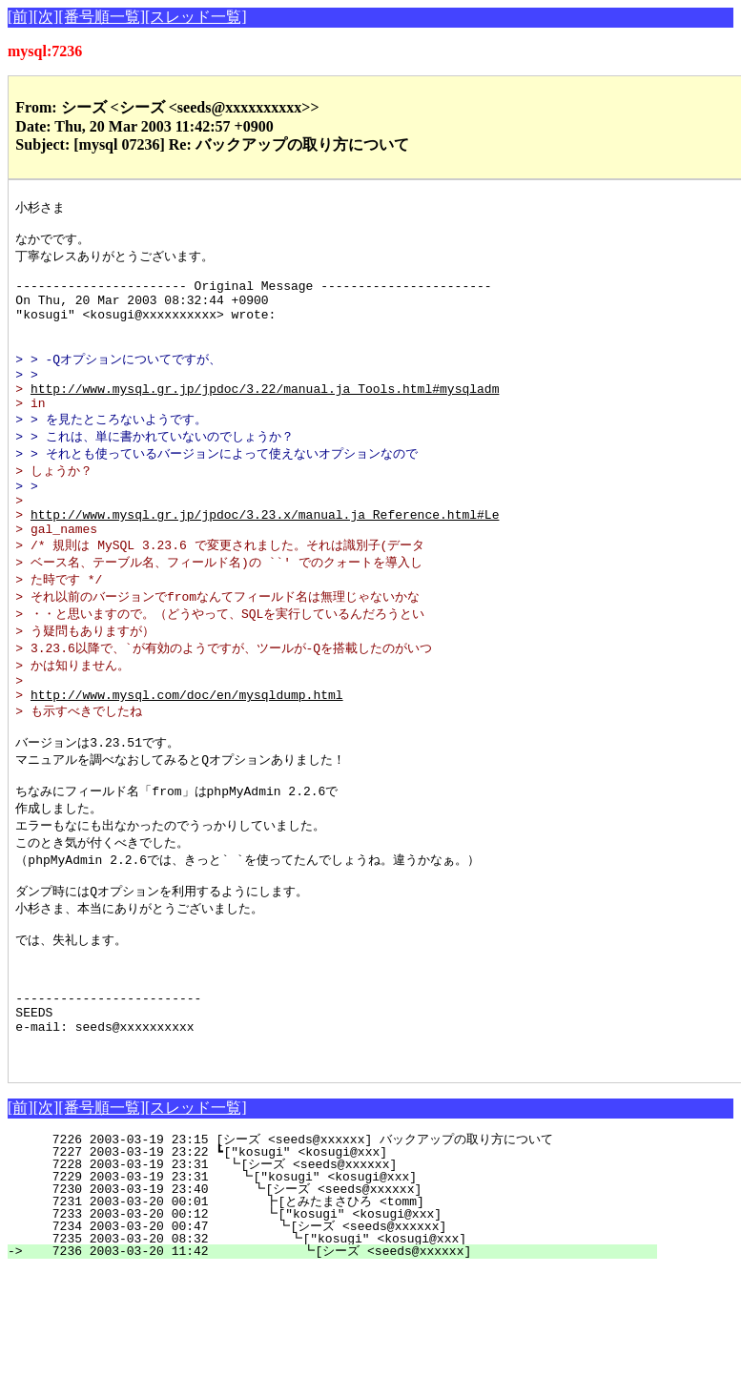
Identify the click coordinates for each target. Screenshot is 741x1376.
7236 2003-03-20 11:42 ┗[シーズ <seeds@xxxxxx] (341, 1357)
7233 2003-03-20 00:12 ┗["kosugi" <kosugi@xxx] (348, 1319)
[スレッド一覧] (196, 17)
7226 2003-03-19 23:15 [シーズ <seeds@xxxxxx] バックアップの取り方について (336, 1245)
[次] (46, 17)
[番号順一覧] (101, 17)
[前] (20, 17)
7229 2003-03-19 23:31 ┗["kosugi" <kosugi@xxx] (350, 1282)
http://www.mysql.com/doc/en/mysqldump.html (187, 755)
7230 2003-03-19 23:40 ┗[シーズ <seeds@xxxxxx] (346, 1295)
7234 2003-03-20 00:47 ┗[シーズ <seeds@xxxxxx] (343, 1332)
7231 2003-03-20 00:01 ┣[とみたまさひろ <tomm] (339, 1307)
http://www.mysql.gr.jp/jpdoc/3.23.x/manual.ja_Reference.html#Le (265, 558)
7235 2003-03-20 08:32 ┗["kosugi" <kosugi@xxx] (346, 1344)
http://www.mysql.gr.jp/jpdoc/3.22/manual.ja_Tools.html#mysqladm (265, 417)
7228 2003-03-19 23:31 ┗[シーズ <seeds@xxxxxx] (348, 1270)
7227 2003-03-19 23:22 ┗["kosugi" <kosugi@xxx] (353, 1257)
